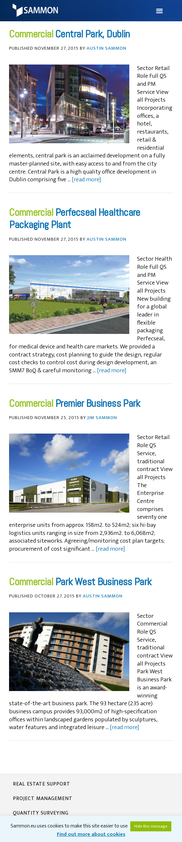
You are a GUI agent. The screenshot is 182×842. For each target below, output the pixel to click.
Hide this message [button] (150, 826)
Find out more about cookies (91, 834)
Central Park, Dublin (92, 33)
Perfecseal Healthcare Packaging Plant (74, 218)
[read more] (86, 180)
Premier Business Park (97, 403)
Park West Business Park (103, 581)
